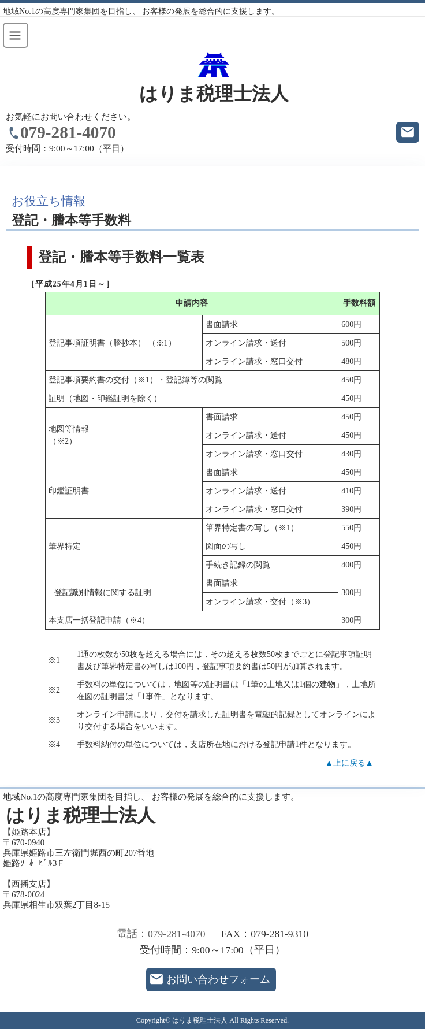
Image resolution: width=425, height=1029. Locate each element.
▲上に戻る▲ (349, 763)
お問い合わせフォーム (218, 979)
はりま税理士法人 (214, 94)
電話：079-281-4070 (161, 933)
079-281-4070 (68, 132)
